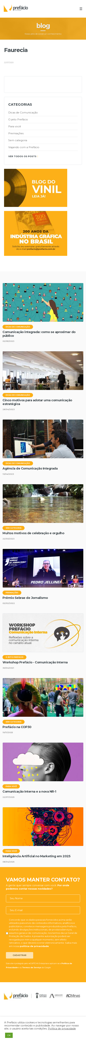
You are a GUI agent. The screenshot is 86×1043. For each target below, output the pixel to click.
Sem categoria (17, 140)
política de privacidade (34, 946)
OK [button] (9, 1035)
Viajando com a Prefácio (23, 147)
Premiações (16, 133)
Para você (14, 126)
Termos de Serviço (31, 967)
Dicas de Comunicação (23, 112)
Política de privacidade (62, 1028)
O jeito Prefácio (18, 119)
